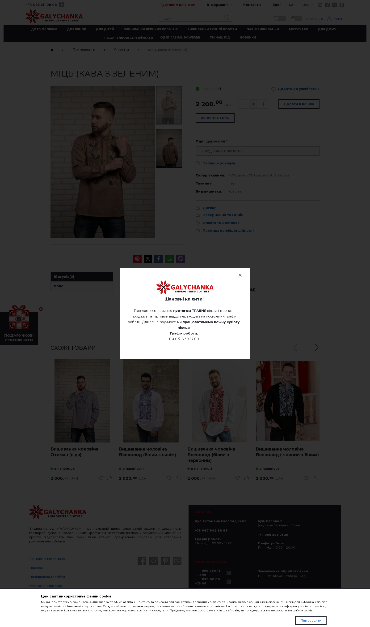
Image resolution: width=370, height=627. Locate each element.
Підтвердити (310, 620)
